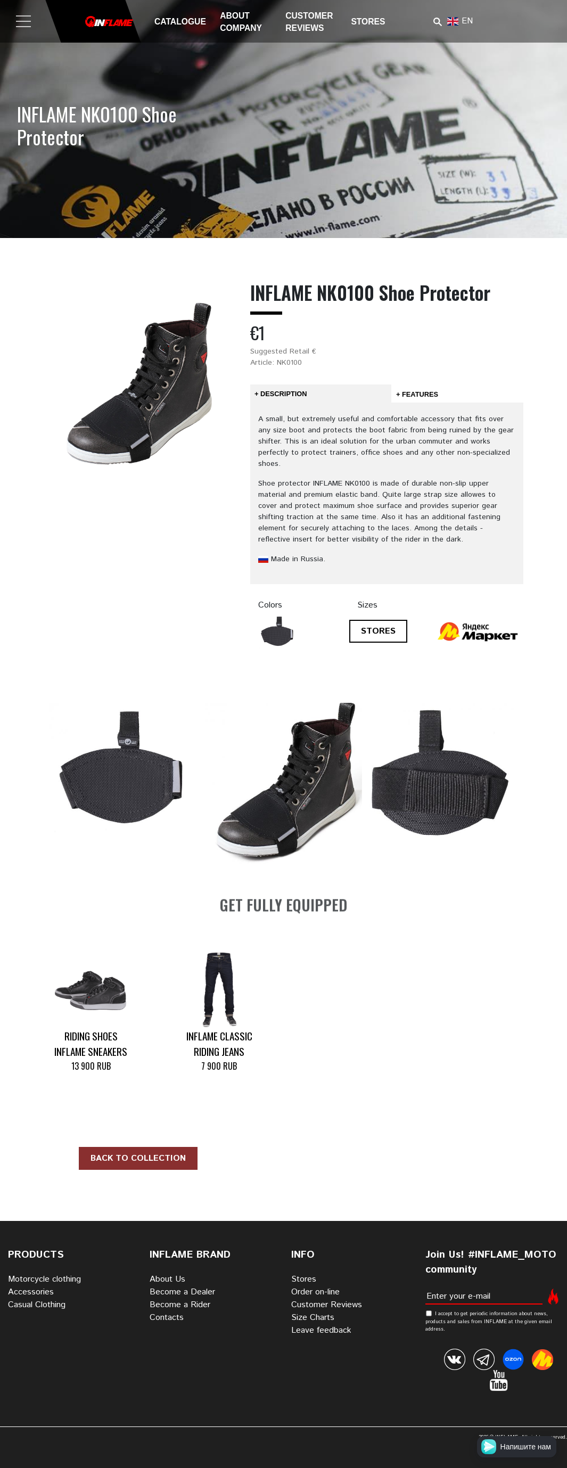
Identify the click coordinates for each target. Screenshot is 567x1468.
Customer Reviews (326, 1305)
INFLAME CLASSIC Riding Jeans (219, 1043)
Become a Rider (180, 1305)
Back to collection (138, 1158)
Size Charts (312, 1317)
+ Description (280, 394)
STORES (378, 631)
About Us (167, 1279)
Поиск (438, 21)
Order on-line (315, 1292)
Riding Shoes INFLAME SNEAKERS (90, 1043)
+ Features (417, 394)
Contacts (167, 1317)
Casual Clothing (36, 1305)
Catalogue (180, 21)
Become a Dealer (182, 1292)
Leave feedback (321, 1330)
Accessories (31, 1292)
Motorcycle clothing (44, 1279)
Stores (368, 21)
